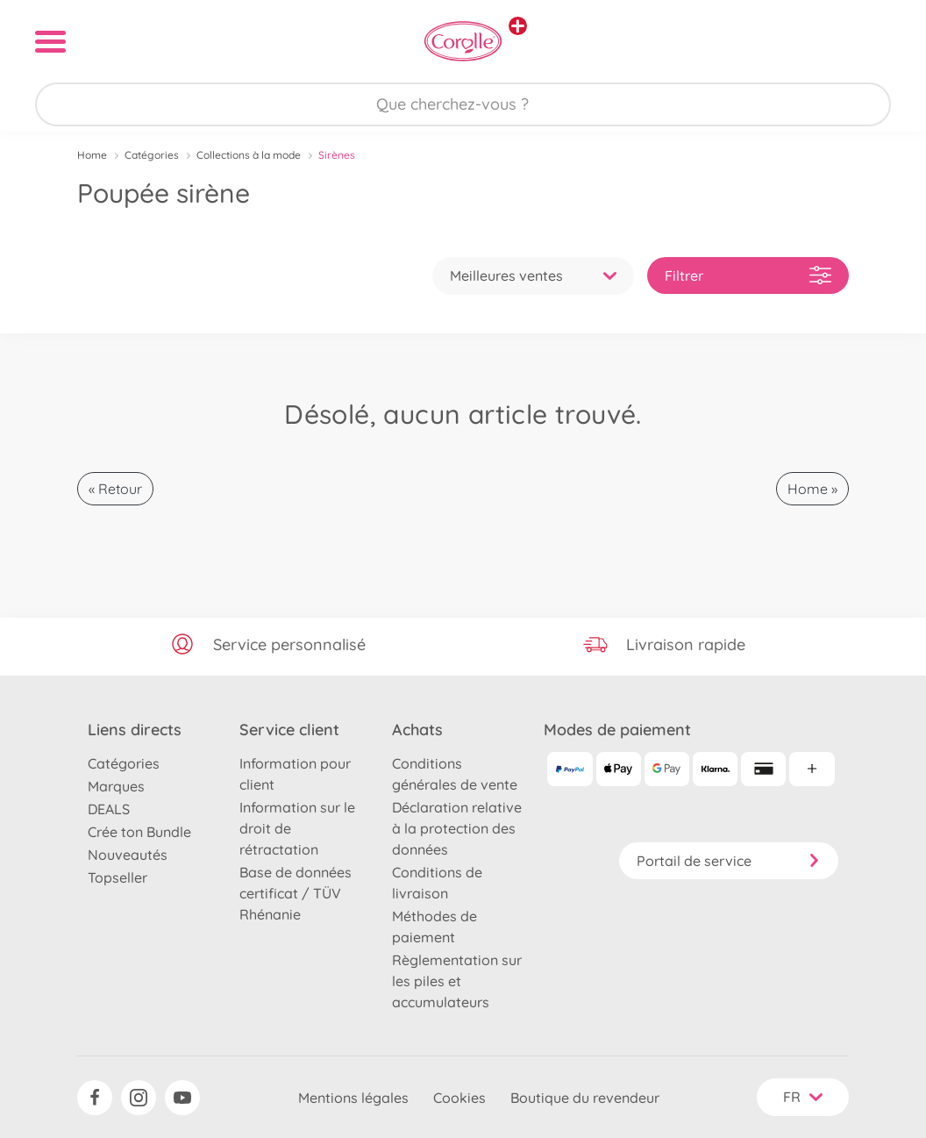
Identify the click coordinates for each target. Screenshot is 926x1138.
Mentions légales (353, 1097)
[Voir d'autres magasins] (518, 26)
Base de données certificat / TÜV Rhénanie (295, 893)
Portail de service (729, 861)
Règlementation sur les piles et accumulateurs (457, 981)
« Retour (115, 488)
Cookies (459, 1097)
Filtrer (748, 275)
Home (92, 154)
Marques (116, 786)
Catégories (152, 154)
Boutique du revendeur (584, 1097)
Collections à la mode (248, 154)
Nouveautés (127, 854)
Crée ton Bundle (139, 832)
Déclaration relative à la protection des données (457, 828)
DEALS (109, 809)
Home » (812, 488)
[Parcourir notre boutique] (463, 104)
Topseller (117, 877)
